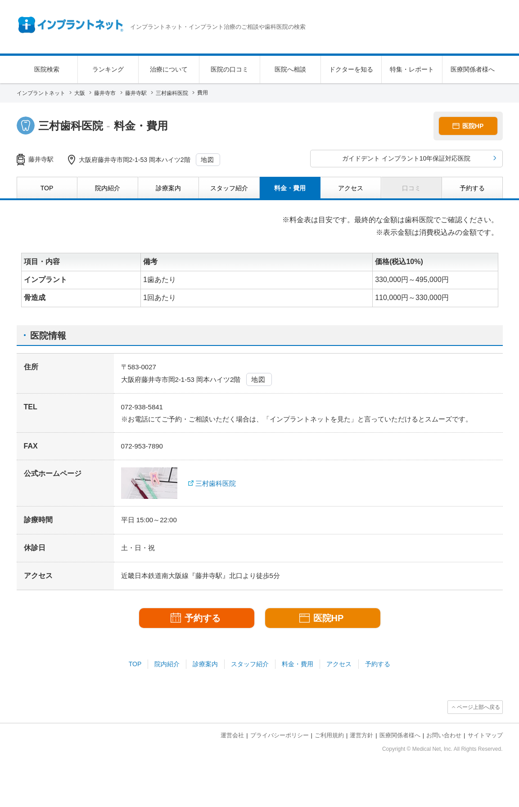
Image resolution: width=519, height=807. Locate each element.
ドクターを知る (351, 69)
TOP (135, 664)
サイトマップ (485, 735)
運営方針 (361, 735)
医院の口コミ (229, 69)
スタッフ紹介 (250, 664)
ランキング (108, 69)
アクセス (339, 664)
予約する (377, 664)
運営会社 (232, 735)
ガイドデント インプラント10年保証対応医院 (406, 158)
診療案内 (205, 664)
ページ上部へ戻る (478, 707)
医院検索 (46, 69)
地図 (208, 159)
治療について (169, 69)
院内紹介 (167, 664)
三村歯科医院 (215, 483)
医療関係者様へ (473, 69)
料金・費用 (297, 664)
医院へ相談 (290, 69)
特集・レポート (412, 69)
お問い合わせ (443, 735)
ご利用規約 (329, 735)
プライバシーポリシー (279, 735)
